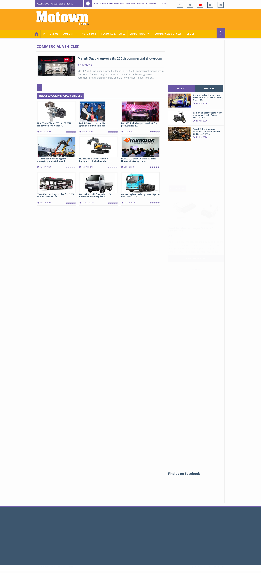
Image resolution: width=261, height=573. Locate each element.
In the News (50, 33)
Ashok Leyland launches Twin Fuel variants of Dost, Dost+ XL (132, 3)
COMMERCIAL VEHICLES (168, 33)
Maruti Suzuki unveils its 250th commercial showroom (120, 58)
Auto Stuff (89, 33)
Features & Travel (113, 33)
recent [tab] (181, 88)
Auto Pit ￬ (70, 33)
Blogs (190, 33)
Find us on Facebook (184, 473)
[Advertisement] (164, 18)
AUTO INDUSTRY (139, 33)
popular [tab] (209, 88)
